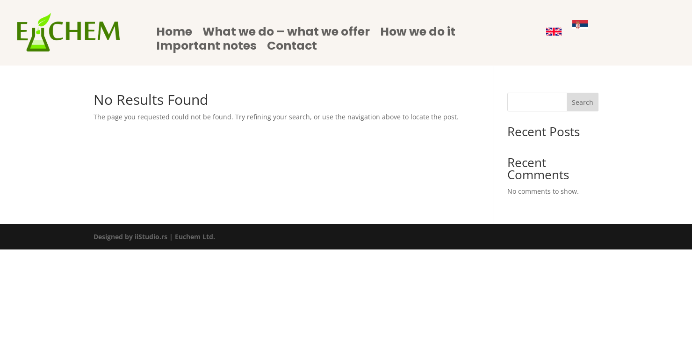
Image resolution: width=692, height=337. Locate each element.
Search (582, 102)
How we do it (417, 34)
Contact (292, 48)
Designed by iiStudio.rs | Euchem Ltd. (154, 236)
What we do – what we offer (286, 34)
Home (174, 34)
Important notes (206, 48)
